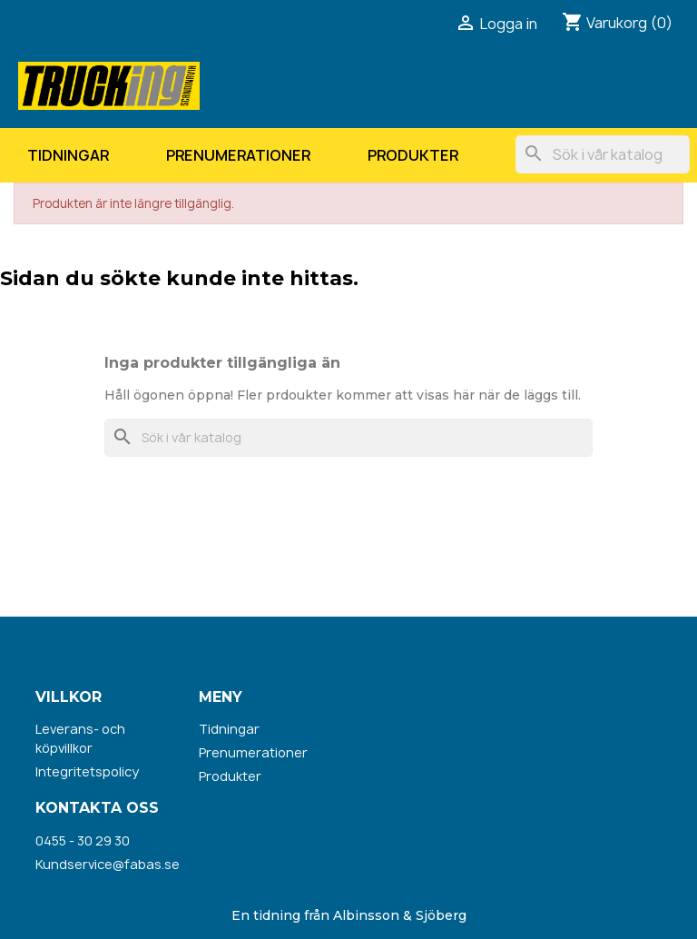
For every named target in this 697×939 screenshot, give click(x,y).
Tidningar (68, 155)
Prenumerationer (238, 155)
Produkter (413, 155)
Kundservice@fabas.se (107, 864)
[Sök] (602, 154)
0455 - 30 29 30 (82, 840)
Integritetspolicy (87, 771)
